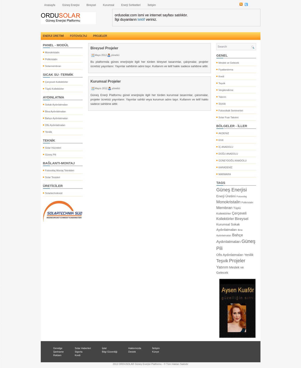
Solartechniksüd (53, 193)
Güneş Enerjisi (71, 5)
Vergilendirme (226, 90)
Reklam (57, 355)
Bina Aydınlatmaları (55, 111)
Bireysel (91, 5)
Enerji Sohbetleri (131, 5)
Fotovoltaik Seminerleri (231, 110)
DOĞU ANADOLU (228, 153)
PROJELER (100, 35)
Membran (224, 207)
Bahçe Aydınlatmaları (56, 118)
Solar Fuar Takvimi (229, 117)
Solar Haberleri (83, 348)
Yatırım (222, 97)
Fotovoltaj (241, 196)
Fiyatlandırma (226, 69)
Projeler (237, 260)
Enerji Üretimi (226, 196)
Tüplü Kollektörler (54, 88)
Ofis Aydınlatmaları (55, 125)
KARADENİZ (225, 167)
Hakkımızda (134, 348)
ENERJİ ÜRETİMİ (53, 35)
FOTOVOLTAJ (78, 35)
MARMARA (225, 174)
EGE (221, 140)
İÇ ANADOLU (226, 147)
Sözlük (222, 103)
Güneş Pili (50, 154)
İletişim (152, 5)
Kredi (221, 76)
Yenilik (48, 132)
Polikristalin (51, 59)
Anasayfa (49, 5)
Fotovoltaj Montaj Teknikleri (59, 170)
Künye (155, 351)
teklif (141, 19)
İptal (104, 348)
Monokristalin (52, 52)
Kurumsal (108, 5)
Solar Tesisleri (52, 177)
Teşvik (222, 83)
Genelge (58, 348)
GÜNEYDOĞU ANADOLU (233, 160)
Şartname (58, 351)
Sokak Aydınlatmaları (56, 104)
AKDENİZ (224, 133)
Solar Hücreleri (53, 147)
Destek (132, 351)
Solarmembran (53, 66)
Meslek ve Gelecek (229, 62)
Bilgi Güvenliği (109, 351)
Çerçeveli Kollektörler (56, 82)
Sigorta (78, 351)
